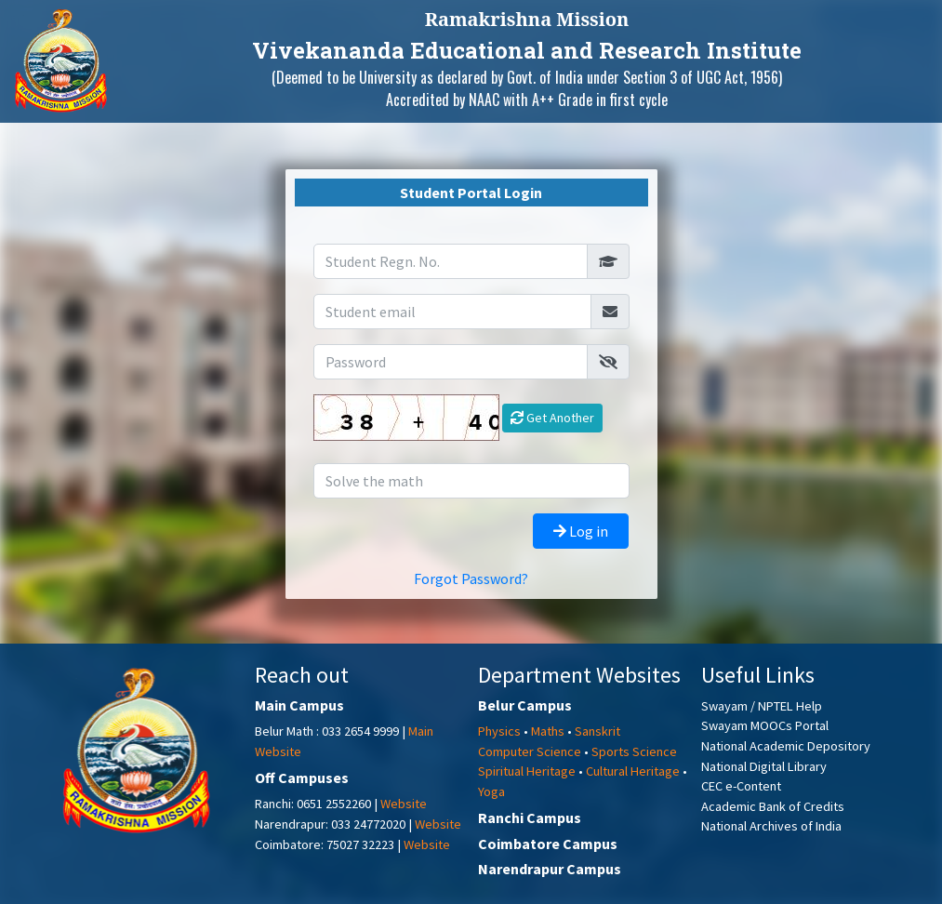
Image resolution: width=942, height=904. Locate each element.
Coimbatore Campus (547, 843)
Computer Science (529, 751)
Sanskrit (597, 731)
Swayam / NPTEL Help (761, 706)
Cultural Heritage (633, 771)
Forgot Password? (471, 578)
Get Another (552, 417)
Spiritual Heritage (527, 771)
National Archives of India (771, 826)
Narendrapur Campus (549, 868)
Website (403, 803)
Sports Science (634, 751)
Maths (547, 731)
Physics (499, 731)
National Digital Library (764, 766)
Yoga (491, 791)
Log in (580, 531)
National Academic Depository (785, 746)
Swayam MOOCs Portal (765, 725)
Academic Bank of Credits (772, 806)
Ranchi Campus (529, 817)
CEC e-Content (741, 786)
